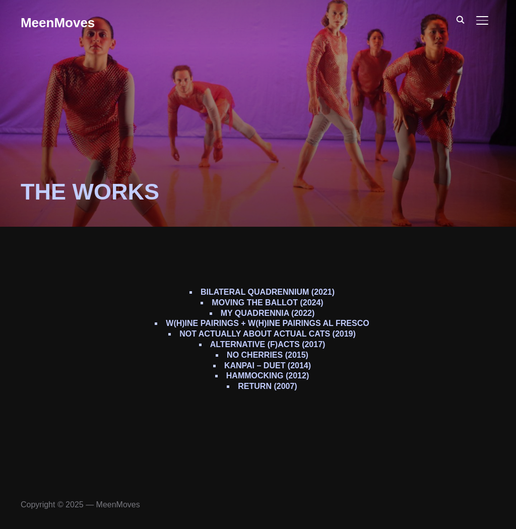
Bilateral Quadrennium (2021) (268, 292)
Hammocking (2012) (267, 375)
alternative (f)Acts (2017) (268, 344)
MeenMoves (58, 22)
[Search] (460, 19)
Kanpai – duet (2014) (267, 365)
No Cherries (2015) (267, 355)
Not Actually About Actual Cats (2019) (267, 333)
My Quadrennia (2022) (268, 313)
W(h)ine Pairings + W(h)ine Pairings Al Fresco (267, 323)
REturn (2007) (267, 386)
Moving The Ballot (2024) (267, 302)
